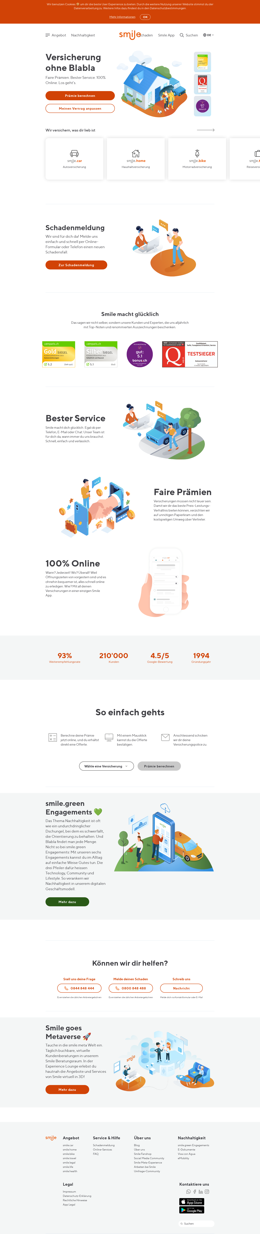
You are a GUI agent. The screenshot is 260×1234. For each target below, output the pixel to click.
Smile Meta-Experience (148, 1162)
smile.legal (69, 1162)
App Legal (69, 1204)
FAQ (96, 1154)
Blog (137, 1145)
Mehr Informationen (122, 17)
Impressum (69, 1191)
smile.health (70, 1171)
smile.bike (69, 1154)
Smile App (166, 35)
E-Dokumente (186, 1149)
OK (145, 17)
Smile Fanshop (142, 1154)
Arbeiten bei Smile (145, 1167)
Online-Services (102, 1149)
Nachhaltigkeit (83, 35)
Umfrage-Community (147, 1171)
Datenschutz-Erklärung (77, 1196)
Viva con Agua (186, 1154)
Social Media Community (149, 1158)
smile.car (68, 1145)
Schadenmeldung (104, 1145)
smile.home (70, 1149)
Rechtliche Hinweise (75, 1200)
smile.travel (69, 1158)
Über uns (139, 1149)
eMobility (183, 1158)
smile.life (68, 1167)
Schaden (146, 35)
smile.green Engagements (193, 1145)
